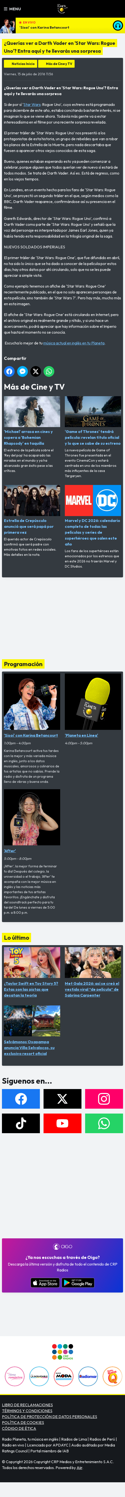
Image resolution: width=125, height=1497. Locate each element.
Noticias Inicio (23, 64)
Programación (23, 664)
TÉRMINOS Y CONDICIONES (27, 1410)
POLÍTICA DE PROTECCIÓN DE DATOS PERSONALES (49, 1416)
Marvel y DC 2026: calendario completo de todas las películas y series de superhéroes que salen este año (93, 515)
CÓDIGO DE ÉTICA (19, 1428)
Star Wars (32, 104)
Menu (12, 8)
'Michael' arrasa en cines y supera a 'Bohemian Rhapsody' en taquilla (32, 421)
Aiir (79, 1467)
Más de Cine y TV (59, 64)
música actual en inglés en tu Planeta (73, 343)
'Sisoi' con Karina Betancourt (44, 27)
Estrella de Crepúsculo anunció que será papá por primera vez (32, 509)
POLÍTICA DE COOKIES (23, 1422)
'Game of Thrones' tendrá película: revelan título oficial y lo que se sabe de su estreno (93, 421)
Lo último (16, 937)
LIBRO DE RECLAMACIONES (27, 1404)
